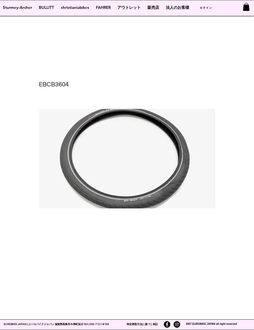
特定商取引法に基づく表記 (142, 324)
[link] (246, 7)
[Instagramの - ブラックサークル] (177, 324)
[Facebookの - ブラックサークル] (167, 324)
